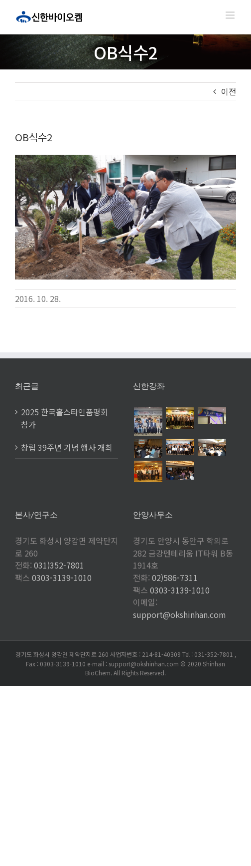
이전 (228, 91)
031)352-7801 (59, 565)
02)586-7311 (175, 577)
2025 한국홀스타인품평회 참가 (64, 418)
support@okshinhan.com (179, 614)
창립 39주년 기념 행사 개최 (67, 447)
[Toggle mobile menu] (231, 15)
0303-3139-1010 (62, 577)
